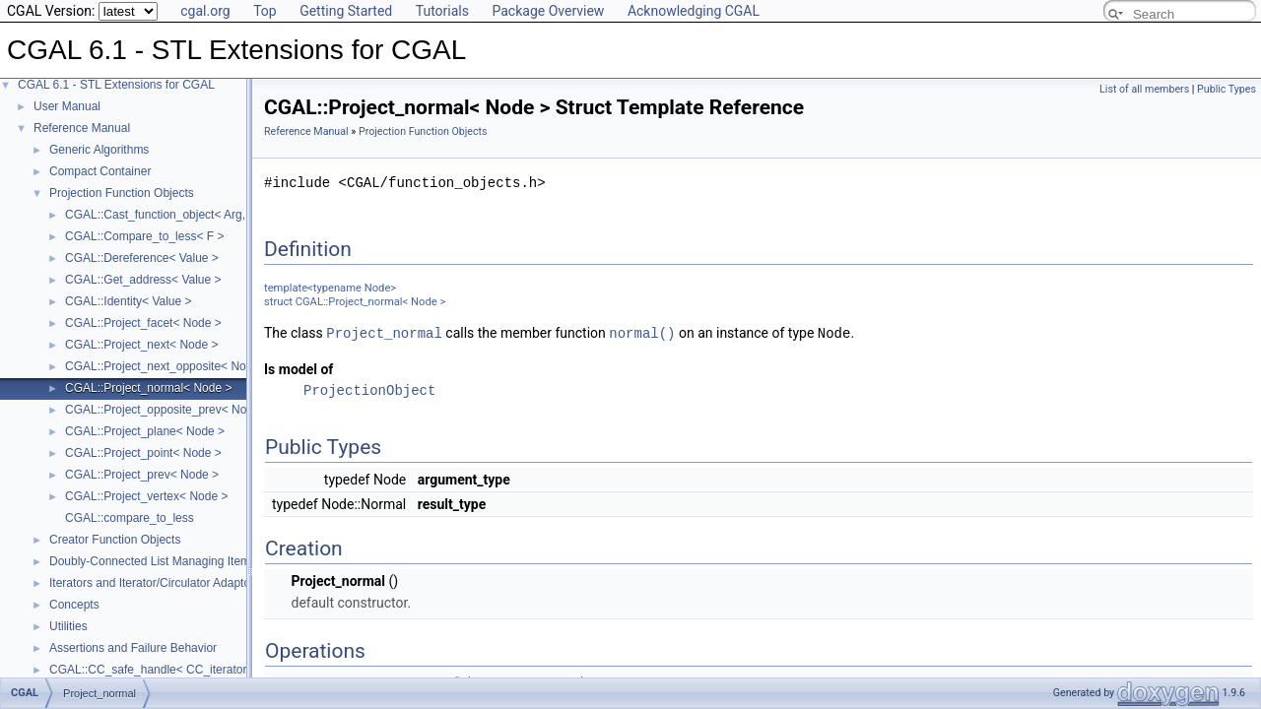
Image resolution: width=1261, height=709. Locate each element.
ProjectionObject (369, 389)
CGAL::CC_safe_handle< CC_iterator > (153, 670)
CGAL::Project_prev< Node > (142, 475)
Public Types (1226, 89)
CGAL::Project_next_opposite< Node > (167, 366)
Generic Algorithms (99, 150)
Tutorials (442, 11)
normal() (642, 332)
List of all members (1144, 89)
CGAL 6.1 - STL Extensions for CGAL (116, 85)
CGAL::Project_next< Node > (141, 345)
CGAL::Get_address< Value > (143, 280)
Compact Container (100, 171)
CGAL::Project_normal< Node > (148, 388)
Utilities (68, 626)
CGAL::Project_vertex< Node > (146, 496)
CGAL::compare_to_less (129, 518)
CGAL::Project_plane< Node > (145, 431)
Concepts (74, 605)
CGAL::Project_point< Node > (143, 453)
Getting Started (345, 11)
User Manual (66, 106)
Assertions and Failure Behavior (133, 648)
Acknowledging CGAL (694, 11)
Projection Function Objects (121, 193)
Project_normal (384, 332)
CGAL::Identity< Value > (128, 301)
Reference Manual (81, 128)
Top (265, 11)
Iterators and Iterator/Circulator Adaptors (154, 583)
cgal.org (205, 11)
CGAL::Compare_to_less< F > (144, 236)
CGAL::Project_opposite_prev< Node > (167, 410)
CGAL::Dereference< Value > (142, 258)
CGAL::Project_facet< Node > (143, 323)
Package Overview (548, 11)
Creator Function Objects (114, 540)
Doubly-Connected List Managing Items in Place (175, 561)
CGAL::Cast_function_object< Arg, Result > (179, 215)
